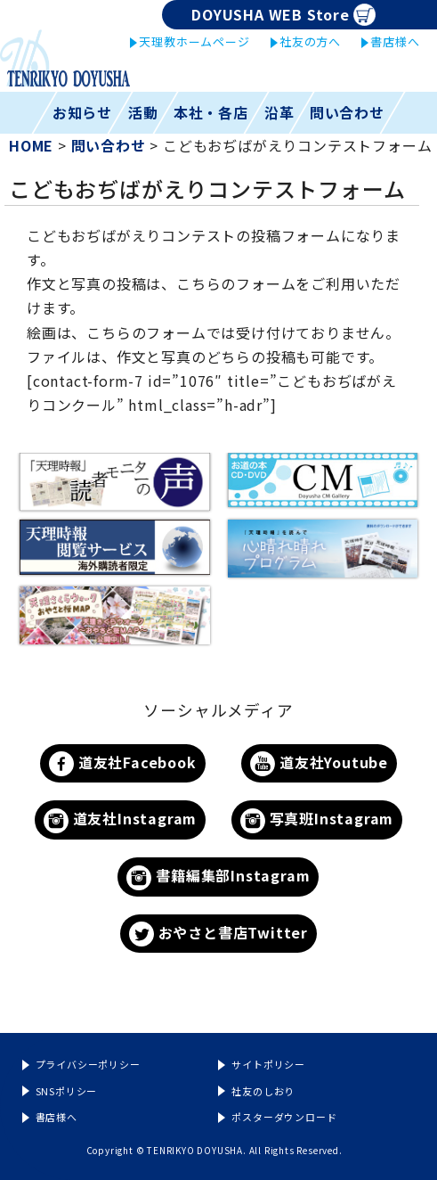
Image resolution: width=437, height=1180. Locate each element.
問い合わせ (347, 112)
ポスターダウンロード (283, 1117)
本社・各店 (211, 112)
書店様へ (394, 41)
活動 (143, 112)
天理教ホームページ (194, 41)
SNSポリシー (67, 1091)
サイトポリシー (268, 1064)
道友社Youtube (319, 764)
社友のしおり (263, 1091)
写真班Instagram (316, 820)
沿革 (279, 112)
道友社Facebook (123, 764)
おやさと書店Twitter (218, 934)
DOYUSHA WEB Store (283, 15)
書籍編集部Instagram (218, 877)
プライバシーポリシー (88, 1064)
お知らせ (82, 112)
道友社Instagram (120, 820)
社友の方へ (310, 41)
